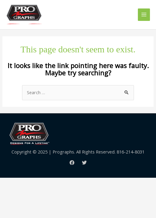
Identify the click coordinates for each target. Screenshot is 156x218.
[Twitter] (84, 162)
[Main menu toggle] (144, 14)
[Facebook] (72, 162)
